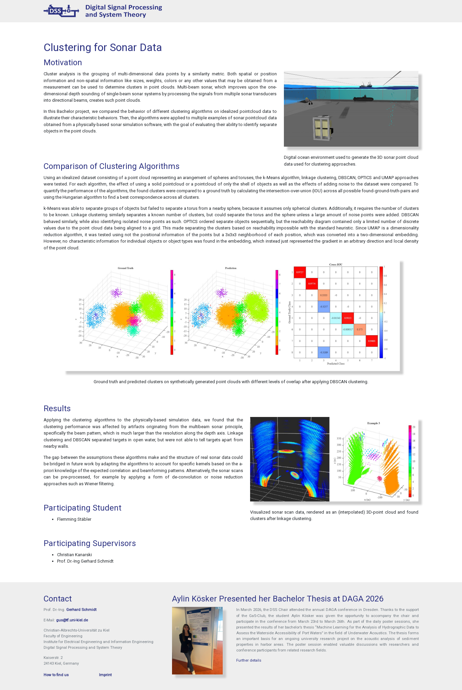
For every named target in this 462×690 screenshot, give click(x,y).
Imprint (105, 674)
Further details (248, 660)
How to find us (56, 674)
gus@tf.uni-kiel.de (72, 620)
